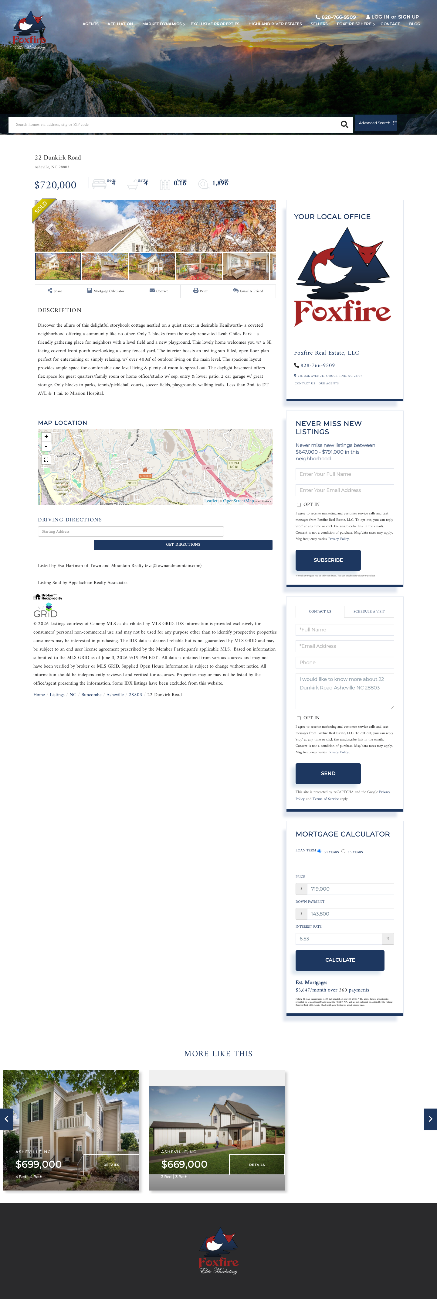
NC (72, 806)
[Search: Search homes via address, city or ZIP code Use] (90, 121)
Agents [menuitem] (83, 41)
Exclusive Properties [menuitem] (207, 41)
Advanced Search (208, 121)
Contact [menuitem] (382, 41)
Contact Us (305, 393)
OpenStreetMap (238, 622)
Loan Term (306, 860)
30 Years (328, 861)
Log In (371, 22)
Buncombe (91, 806)
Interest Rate (309, 930)
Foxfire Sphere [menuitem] (346, 41)
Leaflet (211, 622)
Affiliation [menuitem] (112, 41)
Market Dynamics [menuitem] (154, 41)
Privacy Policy (338, 549)
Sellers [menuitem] (311, 41)
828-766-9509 (327, 22)
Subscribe (328, 570)
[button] (165, 121)
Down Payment (310, 905)
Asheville (115, 806)
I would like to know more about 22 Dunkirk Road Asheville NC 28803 (345, 701)
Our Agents (329, 393)
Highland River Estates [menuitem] (267, 41)
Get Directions (250, 652)
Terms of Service (326, 809)
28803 (135, 806)
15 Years (352, 861)
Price (300, 881)
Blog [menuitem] (406, 41)
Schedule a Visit (369, 621)
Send (328, 783)
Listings (57, 806)
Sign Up (399, 22)
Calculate (328, 964)
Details (115, 1161)
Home (39, 806)
